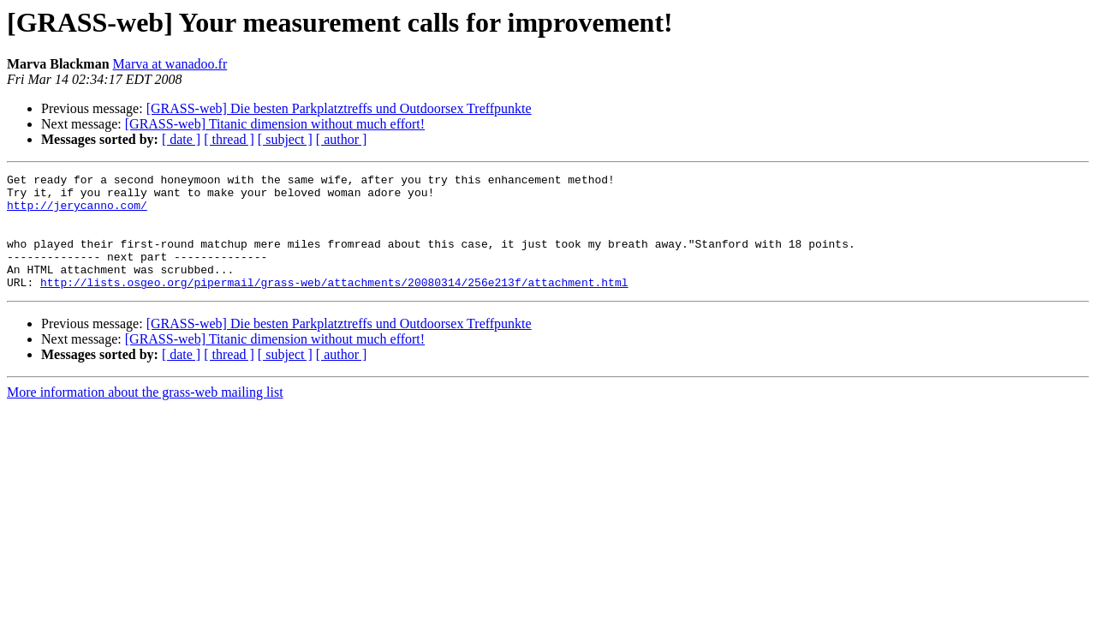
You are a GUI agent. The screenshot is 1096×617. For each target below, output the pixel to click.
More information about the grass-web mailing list (145, 415)
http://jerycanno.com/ (77, 212)
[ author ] (341, 139)
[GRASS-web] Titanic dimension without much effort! (275, 124)
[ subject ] (285, 139)
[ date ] (181, 139)
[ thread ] (229, 139)
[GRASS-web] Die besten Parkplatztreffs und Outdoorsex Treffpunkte (339, 108)
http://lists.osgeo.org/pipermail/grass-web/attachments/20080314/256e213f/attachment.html (334, 305)
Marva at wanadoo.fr (170, 64)
